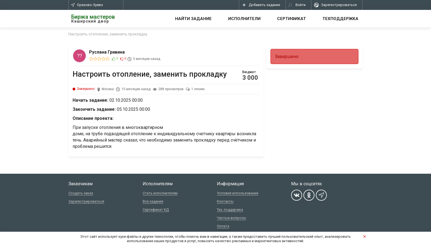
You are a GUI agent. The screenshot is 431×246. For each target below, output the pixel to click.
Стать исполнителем (160, 193)
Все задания (153, 201)
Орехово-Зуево (87, 5)
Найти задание (193, 18)
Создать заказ (80, 193)
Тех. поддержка (230, 210)
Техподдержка (340, 18)
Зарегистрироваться (86, 201)
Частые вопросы (231, 218)
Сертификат (291, 18)
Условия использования (237, 193)
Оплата (223, 226)
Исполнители (244, 18)
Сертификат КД (156, 210)
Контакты (225, 201)
